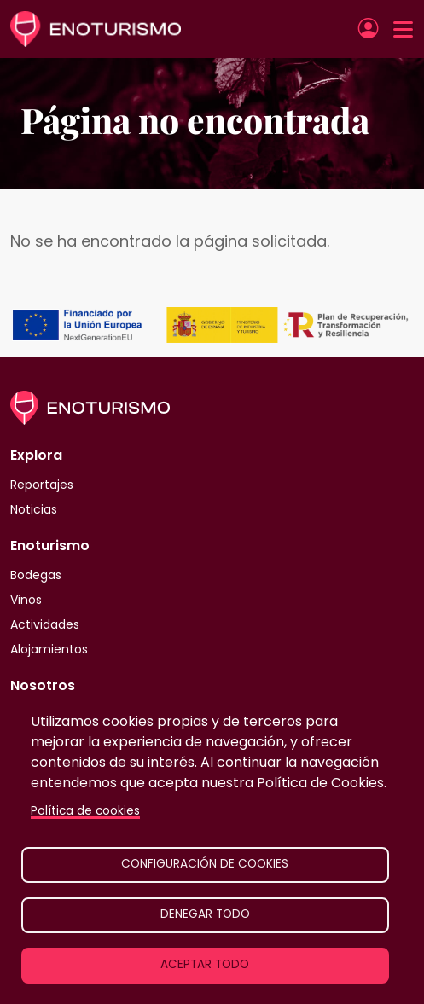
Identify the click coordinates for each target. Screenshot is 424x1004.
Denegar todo (205, 914)
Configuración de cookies (204, 864)
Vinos (26, 599)
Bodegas (35, 574)
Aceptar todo (204, 964)
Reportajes (41, 484)
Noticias (33, 509)
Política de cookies (85, 811)
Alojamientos (49, 649)
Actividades (44, 624)
